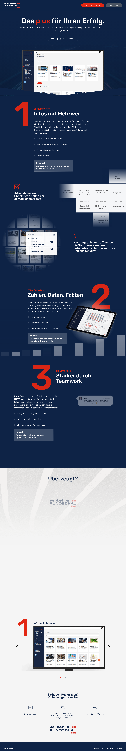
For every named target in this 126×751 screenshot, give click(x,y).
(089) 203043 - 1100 (63, 713)
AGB (103, 748)
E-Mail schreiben (30, 714)
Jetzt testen (114, 5)
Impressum (96, 748)
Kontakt (119, 748)
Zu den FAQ (95, 714)
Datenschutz (111, 748)
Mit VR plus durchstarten (63, 40)
